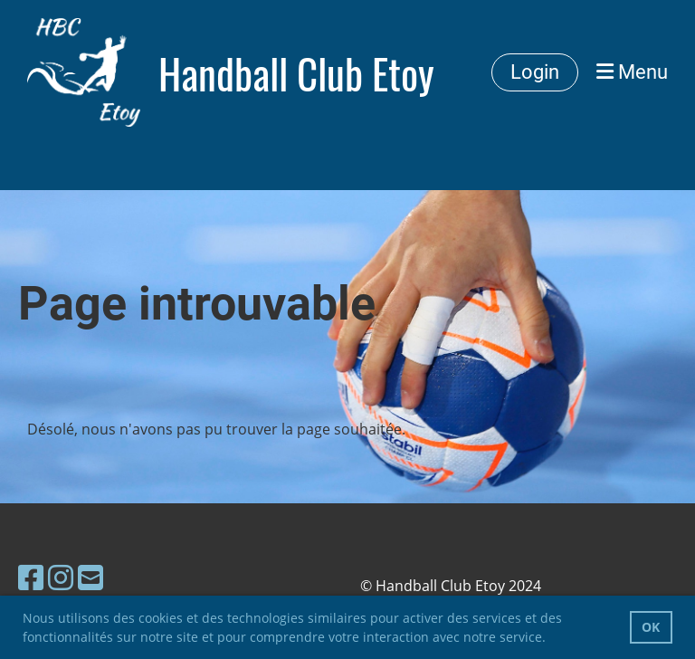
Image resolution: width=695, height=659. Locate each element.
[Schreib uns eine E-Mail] (90, 577)
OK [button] (651, 626)
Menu (632, 72)
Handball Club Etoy (296, 72)
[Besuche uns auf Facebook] (30, 577)
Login (534, 72)
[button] (552, 639)
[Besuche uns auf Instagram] (60, 577)
